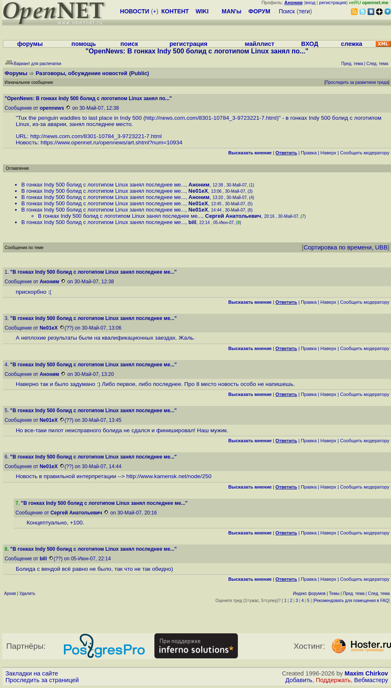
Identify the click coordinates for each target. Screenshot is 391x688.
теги (304, 11)
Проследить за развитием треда (356, 82)
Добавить (299, 680)
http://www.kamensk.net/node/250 (169, 476)
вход (310, 2)
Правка (309, 152)
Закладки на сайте (31, 673)
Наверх (328, 152)
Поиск (287, 11)
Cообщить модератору (364, 152)
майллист (260, 43)
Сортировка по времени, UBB (345, 247)
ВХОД (309, 43)
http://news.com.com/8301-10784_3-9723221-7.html (211, 118)
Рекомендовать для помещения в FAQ (351, 600)
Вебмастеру (371, 680)
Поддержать (333, 680)
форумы (30, 43)
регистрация (332, 2)
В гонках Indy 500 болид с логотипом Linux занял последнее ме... (103, 184)
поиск (129, 43)
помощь (83, 43)
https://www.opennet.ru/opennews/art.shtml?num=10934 (111, 142)
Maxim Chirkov (366, 673)
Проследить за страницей (42, 680)
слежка (351, 43)
